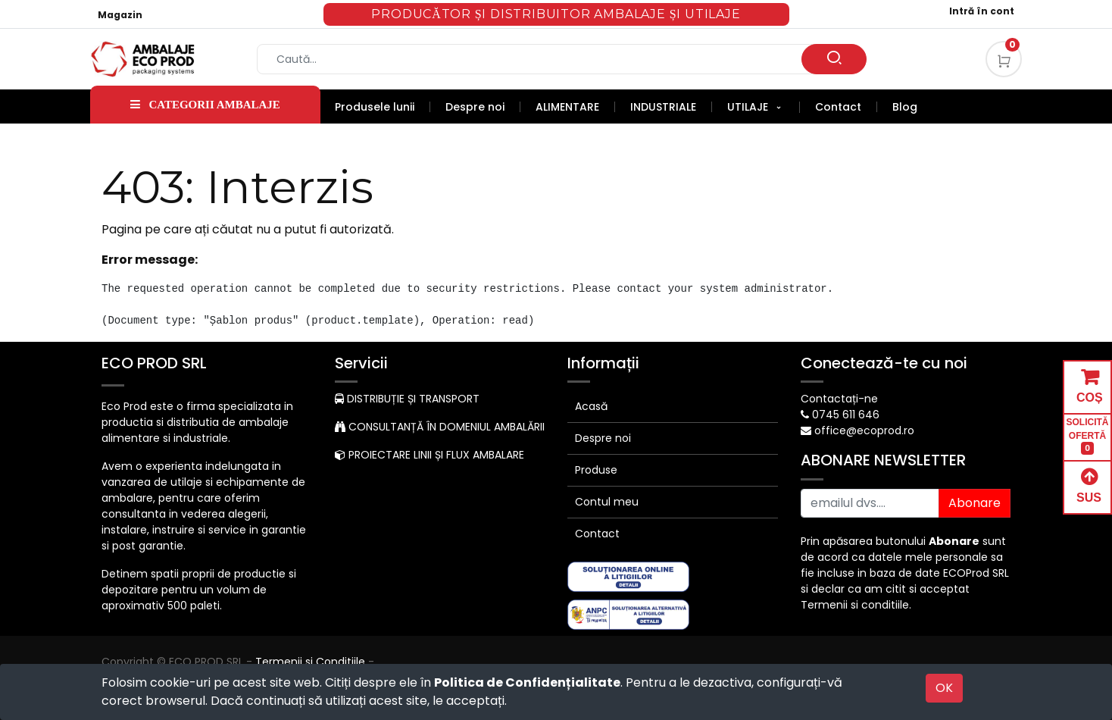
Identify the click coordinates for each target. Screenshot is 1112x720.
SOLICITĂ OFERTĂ (1088, 436)
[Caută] (834, 59)
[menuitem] (382, 107)
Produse (596, 469)
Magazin (120, 14)
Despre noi (603, 438)
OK (944, 688)
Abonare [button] (974, 503)
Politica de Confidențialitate (527, 682)
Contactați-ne (839, 398)
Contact (597, 533)
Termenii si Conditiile (310, 661)
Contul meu (607, 501)
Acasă (591, 406)
